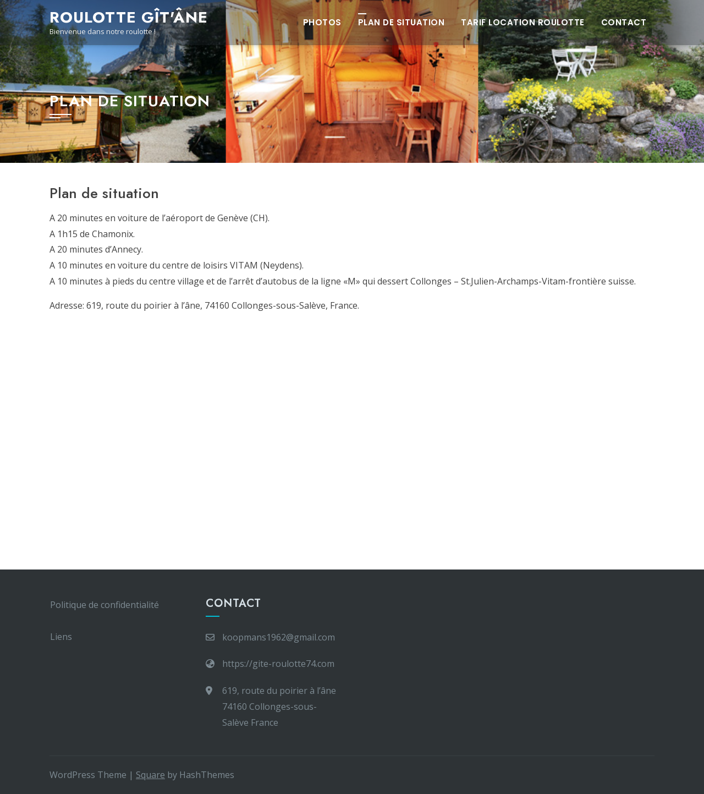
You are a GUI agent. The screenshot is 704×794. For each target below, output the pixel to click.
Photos (322, 22)
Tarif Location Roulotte (523, 22)
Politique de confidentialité (104, 605)
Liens (61, 637)
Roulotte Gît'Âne (129, 17)
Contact (624, 22)
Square (150, 775)
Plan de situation (401, 22)
